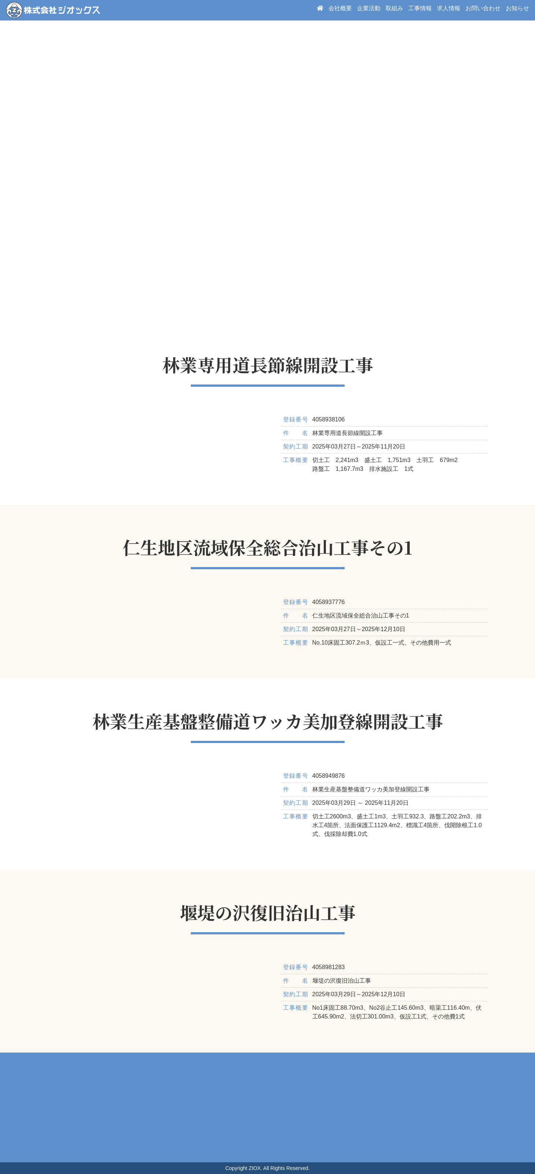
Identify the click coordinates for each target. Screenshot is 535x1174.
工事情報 (420, 10)
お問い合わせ (483, 10)
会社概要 (340, 10)
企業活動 (368, 10)
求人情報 (448, 10)
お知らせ (517, 10)
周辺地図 (267, 1107)
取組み (394, 10)
